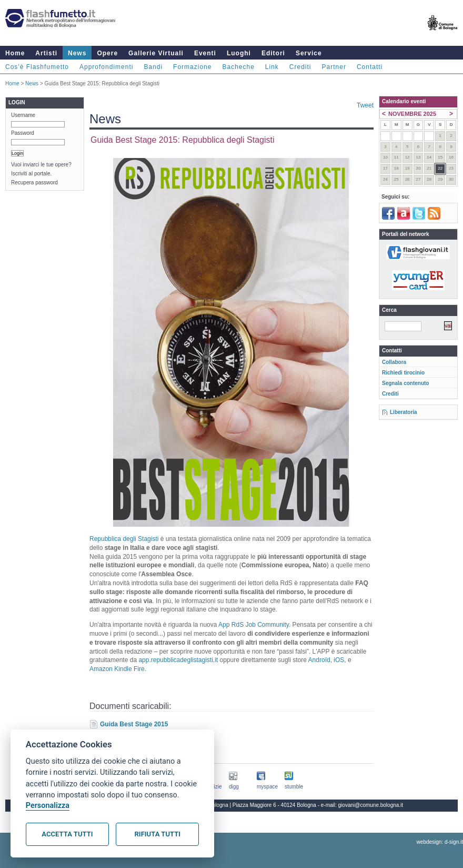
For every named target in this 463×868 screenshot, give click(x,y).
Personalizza (47, 805)
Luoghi (239, 53)
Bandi (153, 67)
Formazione (192, 67)
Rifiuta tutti (157, 834)
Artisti (46, 53)
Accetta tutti (67, 834)
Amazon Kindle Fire (117, 669)
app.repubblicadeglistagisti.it (178, 660)
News (77, 53)
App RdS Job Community (253, 624)
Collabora (394, 362)
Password (22, 133)
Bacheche (238, 67)
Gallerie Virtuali (156, 53)
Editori (273, 53)
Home (15, 53)
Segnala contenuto (405, 383)
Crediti (300, 67)
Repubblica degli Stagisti (123, 538)
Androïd (319, 660)
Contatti (370, 67)
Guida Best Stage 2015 (134, 724)
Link (272, 67)
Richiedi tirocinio (403, 373)
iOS (339, 660)
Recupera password (34, 182)
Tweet (365, 105)
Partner (334, 67)
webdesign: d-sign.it (440, 842)
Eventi (205, 53)
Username (23, 115)
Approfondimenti (106, 67)
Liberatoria (403, 412)
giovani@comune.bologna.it (371, 805)
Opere (107, 53)
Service (309, 53)
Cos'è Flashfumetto (37, 67)
